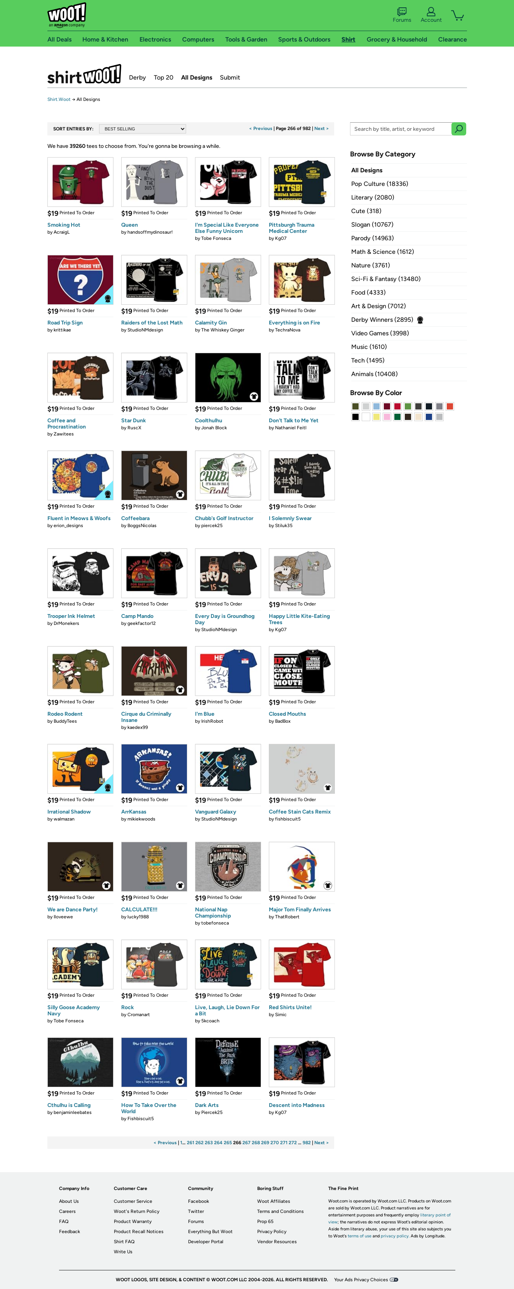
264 (218, 1142)
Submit (230, 77)
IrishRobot (212, 721)
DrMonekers (66, 623)
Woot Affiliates (273, 1201)
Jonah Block (214, 427)
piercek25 (212, 525)
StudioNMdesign (145, 330)
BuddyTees (65, 721)
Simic (281, 1014)
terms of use (359, 1236)
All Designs (196, 77)
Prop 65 (265, 1221)
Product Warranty (133, 1221)
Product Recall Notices (139, 1231)
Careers (67, 1211)
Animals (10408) (374, 374)
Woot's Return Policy (136, 1211)
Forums (402, 15)
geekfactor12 (141, 623)
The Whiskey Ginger (222, 330)
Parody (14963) (372, 238)
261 (190, 1142)
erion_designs (68, 525)
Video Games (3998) (380, 333)
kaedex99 (137, 727)
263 (209, 1142)
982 (307, 1142)
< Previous (260, 128)
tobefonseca (215, 923)
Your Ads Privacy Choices (361, 1279)
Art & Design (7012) (378, 306)
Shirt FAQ (124, 1241)
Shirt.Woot (84, 73)
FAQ (63, 1221)
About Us (69, 1201)
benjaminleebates (73, 1112)
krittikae (62, 330)
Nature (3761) (370, 265)
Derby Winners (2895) (382, 319)
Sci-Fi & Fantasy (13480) (386, 279)
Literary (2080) (372, 197)
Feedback (69, 1231)
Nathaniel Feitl (291, 427)
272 (293, 1142)
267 (246, 1142)
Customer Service (133, 1201)
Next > (321, 128)
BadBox (283, 721)
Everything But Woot (210, 1231)
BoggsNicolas (142, 525)
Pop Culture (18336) (379, 183)
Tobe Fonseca (216, 238)
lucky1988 (138, 916)
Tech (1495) (368, 360)
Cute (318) (366, 211)
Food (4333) (368, 292)
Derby (137, 77)
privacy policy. (395, 1236)
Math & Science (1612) (382, 251)
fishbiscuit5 (288, 819)
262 (199, 1142)
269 (265, 1142)
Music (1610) (369, 346)
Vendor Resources (277, 1241)
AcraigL (62, 232)
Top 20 (163, 77)
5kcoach (210, 1021)
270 (274, 1142)
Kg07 (281, 238)
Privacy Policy (271, 1231)
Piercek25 (212, 1112)
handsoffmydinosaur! (150, 232)
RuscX (134, 427)
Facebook (198, 1201)
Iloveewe (63, 916)
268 (256, 1142)
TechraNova (287, 330)
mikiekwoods (141, 819)
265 (228, 1142)
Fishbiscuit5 (140, 1118)
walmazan (64, 819)
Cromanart (138, 1014)
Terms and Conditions (280, 1211)
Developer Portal (205, 1241)
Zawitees (64, 434)
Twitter (196, 1211)
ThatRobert (287, 916)
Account (431, 15)
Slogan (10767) (372, 224)
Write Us (123, 1251)
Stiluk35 (284, 525)
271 (283, 1142)
